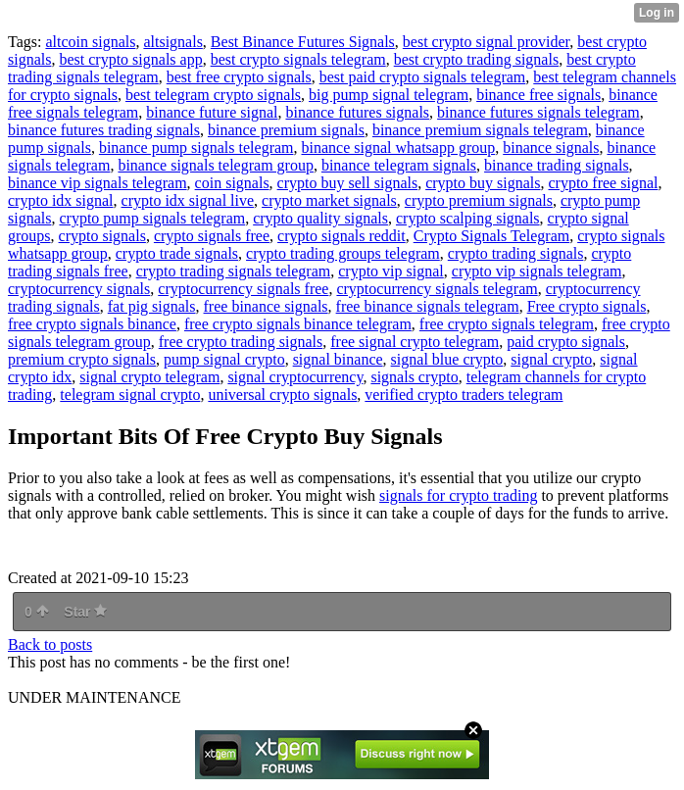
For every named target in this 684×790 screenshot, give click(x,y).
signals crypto (414, 377)
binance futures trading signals (104, 130)
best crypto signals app (130, 59)
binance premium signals (286, 130)
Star (85, 611)
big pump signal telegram (388, 94)
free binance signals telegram (427, 306)
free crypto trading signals (241, 341)
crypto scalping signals (468, 218)
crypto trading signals (516, 253)
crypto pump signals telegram (152, 218)
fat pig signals (152, 306)
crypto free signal (603, 182)
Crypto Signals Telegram (491, 235)
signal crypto (551, 359)
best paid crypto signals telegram (422, 77)
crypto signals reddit (341, 235)
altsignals (172, 41)
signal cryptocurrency (295, 377)
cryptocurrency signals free (243, 288)
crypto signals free (211, 235)
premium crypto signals (82, 359)
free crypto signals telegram (506, 324)
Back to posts (50, 644)
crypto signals (102, 235)
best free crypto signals (239, 77)
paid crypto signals (566, 341)
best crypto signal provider (486, 41)
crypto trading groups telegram (343, 253)
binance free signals (538, 94)
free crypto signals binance (92, 324)
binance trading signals (556, 165)
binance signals (551, 147)
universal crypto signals (282, 394)
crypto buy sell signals (347, 182)
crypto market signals (329, 200)
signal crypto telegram (149, 377)
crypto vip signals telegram (537, 271)
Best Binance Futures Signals (303, 41)
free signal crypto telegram (414, 341)
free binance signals (266, 306)
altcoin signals (90, 41)
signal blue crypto (447, 359)
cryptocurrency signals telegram (436, 288)
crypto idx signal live (188, 200)
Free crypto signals (587, 306)
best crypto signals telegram (298, 59)
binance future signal (211, 112)
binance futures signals (357, 112)
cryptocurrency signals (79, 288)
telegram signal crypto (130, 394)
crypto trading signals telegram (233, 271)
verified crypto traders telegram (463, 394)
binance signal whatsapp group (399, 147)
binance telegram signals (398, 165)
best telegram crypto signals (213, 94)
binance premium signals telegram (480, 130)
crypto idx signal (61, 200)
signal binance (338, 359)
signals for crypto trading (458, 495)
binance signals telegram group (216, 165)
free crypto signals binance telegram (298, 324)
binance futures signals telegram (538, 112)
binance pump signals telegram (196, 147)
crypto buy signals (482, 182)
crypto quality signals (320, 218)
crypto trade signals (177, 253)
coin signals (232, 182)
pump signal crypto (224, 359)
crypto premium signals (479, 200)
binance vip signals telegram (97, 182)
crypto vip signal (391, 271)
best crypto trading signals (476, 59)
